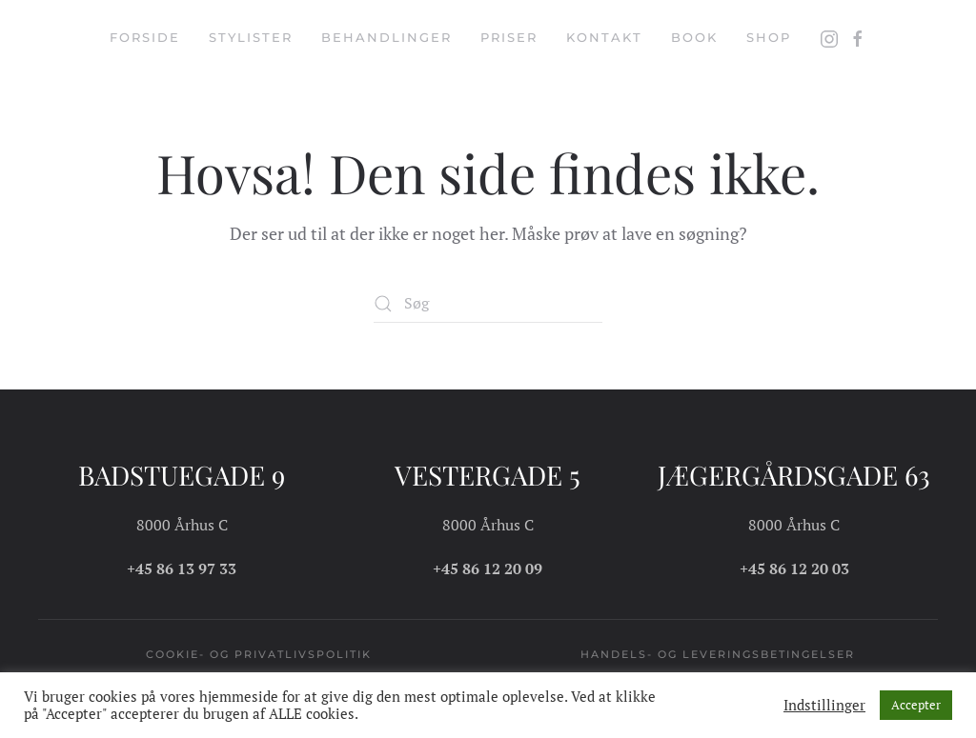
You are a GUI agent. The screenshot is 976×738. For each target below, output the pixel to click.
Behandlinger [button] (386, 37)
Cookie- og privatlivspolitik (259, 654)
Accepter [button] (916, 704)
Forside (145, 37)
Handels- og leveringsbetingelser (717, 654)
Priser (509, 37)
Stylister (251, 37)
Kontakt (604, 37)
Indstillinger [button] (824, 705)
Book (694, 37)
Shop (768, 37)
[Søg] (488, 304)
